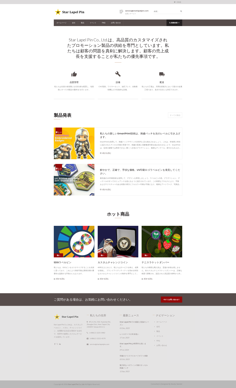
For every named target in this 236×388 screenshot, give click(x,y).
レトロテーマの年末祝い (129, 334)
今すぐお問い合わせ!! (171, 299)
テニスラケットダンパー (155, 262)
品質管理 (74, 82)
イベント (93, 23)
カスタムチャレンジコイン (113, 262)
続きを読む (105, 153)
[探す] (180, 11)
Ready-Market (176, 384)
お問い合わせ (116, 23)
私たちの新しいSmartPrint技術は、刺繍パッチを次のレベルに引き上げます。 (140, 135)
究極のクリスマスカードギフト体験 (134, 356)
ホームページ (61, 23)
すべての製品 (175, 115)
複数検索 (174, 23)
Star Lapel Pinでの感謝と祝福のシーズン (134, 323)
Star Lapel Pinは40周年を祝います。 (133, 345)
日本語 (179, 2)
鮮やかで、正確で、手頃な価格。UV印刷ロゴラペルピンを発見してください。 (140, 171)
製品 (82, 23)
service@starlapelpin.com (137, 11)
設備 (118, 82)
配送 (162, 82)
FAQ (103, 23)
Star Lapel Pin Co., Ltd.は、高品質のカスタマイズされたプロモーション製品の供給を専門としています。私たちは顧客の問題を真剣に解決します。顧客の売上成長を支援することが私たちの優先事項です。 (118, 48)
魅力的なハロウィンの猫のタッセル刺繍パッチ (134, 366)
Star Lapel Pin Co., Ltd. (76, 384)
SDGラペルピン (62, 262)
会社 (73, 23)
